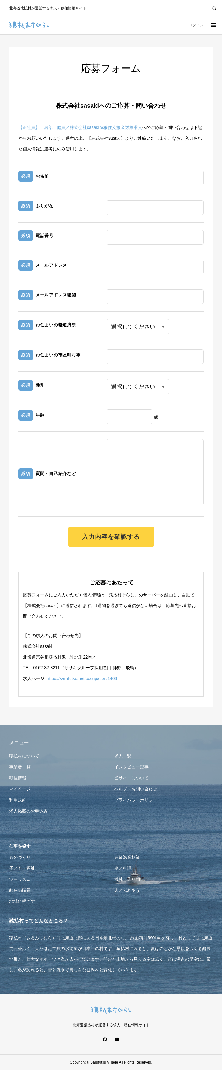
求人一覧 (122, 755)
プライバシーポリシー (135, 800)
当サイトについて (131, 777)
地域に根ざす (22, 901)
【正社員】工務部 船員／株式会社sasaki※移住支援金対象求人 (80, 127)
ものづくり (20, 857)
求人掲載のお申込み (28, 811)
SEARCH (214, 8)
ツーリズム (20, 879)
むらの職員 (20, 890)
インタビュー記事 (131, 766)
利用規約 (17, 800)
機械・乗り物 (127, 879)
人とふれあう (127, 890)
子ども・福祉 (22, 868)
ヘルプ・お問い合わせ (135, 789)
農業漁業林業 (127, 857)
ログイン (196, 25)
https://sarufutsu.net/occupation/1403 (82, 678)
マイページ (20, 789)
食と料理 (122, 868)
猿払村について (24, 755)
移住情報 (17, 777)
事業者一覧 (20, 766)
